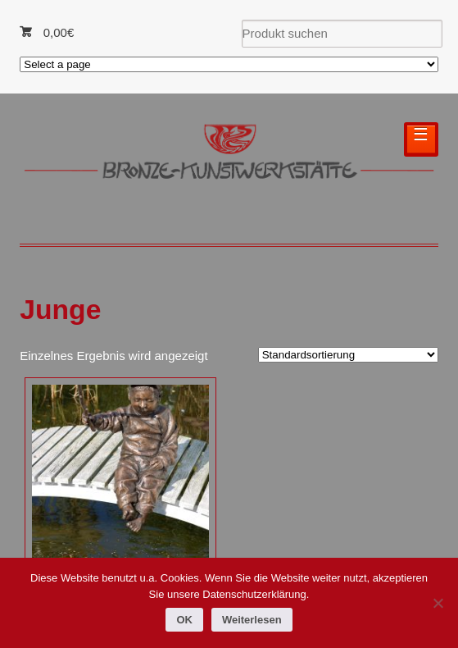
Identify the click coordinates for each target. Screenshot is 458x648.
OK (184, 620)
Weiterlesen (252, 620)
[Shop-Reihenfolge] (348, 355)
